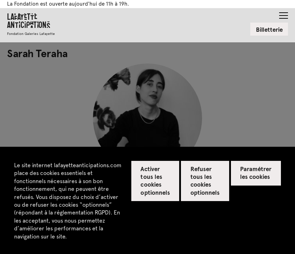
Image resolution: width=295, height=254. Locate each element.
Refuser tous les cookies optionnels (205, 180)
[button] (283, 13)
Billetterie (269, 29)
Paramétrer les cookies (255, 172)
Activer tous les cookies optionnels (155, 180)
